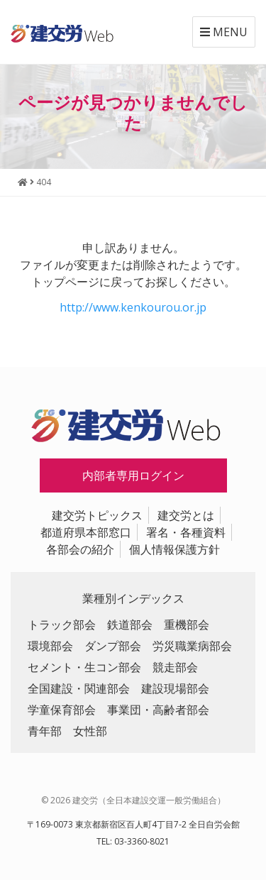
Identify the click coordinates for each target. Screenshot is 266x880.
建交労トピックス (97, 515)
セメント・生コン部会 (84, 667)
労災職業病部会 (192, 646)
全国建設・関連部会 (79, 688)
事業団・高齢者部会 (158, 709)
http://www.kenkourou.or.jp (133, 307)
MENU (224, 32)
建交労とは (185, 515)
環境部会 (50, 646)
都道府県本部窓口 (85, 532)
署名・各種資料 (186, 532)
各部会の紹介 (80, 549)
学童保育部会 (62, 709)
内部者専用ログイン (133, 475)
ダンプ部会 (112, 646)
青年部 (45, 731)
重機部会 (186, 624)
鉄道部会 (130, 624)
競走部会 (175, 667)
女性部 (90, 731)
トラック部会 (62, 624)
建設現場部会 (175, 688)
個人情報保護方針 (174, 549)
